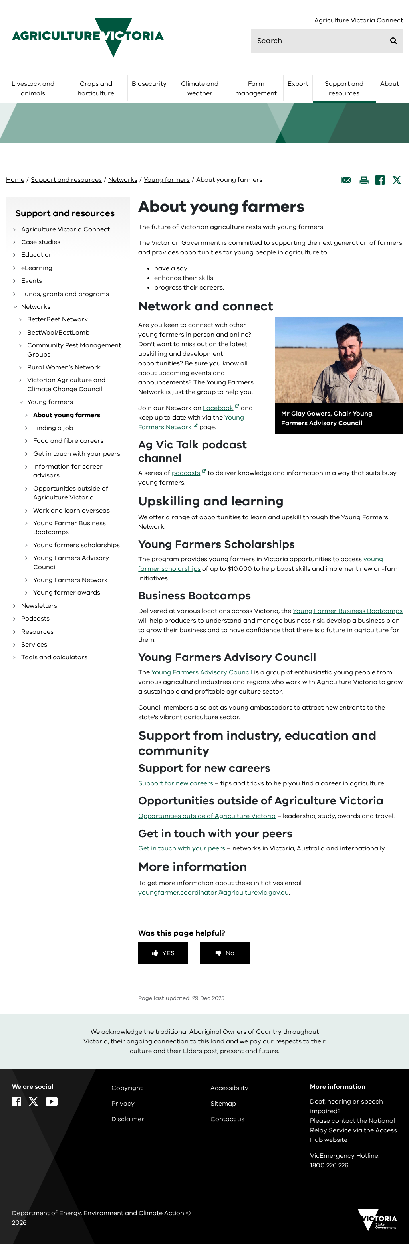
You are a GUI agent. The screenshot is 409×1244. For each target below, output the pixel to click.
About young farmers (66, 415)
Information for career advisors (68, 471)
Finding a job (53, 428)
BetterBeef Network (57, 319)
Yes (168, 953)
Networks (122, 179)
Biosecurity (149, 83)
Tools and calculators (54, 657)
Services (34, 644)
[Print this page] (363, 180)
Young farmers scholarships (76, 545)
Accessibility (229, 1088)
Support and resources (344, 88)
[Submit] (393, 40)
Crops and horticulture (95, 88)
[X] (397, 180)
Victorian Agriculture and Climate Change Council (66, 384)
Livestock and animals (33, 88)
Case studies (40, 242)
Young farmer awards (66, 592)
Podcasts (35, 618)
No (230, 953)
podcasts (186, 473)
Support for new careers (175, 783)
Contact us (227, 1119)
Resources (37, 631)
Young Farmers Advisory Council (71, 562)
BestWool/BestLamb (58, 332)
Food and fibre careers (68, 440)
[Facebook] (380, 180)
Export (298, 83)
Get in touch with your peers (76, 453)
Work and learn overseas (71, 510)
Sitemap (223, 1103)
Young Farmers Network (70, 580)
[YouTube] (52, 1101)
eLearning (36, 268)
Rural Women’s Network (64, 367)
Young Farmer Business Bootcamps (69, 527)
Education (37, 254)
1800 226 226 (329, 1165)
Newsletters (39, 605)
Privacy (123, 1103)
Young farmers (167, 179)
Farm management (256, 88)
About (389, 83)
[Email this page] (346, 180)
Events (31, 280)
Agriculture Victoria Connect (358, 20)
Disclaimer (127, 1119)
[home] (88, 37)
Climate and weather (199, 88)
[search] (327, 41)
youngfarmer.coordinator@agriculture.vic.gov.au (213, 892)
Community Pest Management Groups (74, 350)
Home (15, 179)
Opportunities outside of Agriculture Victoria (70, 493)
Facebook (218, 408)
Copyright (127, 1088)
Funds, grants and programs (65, 294)
